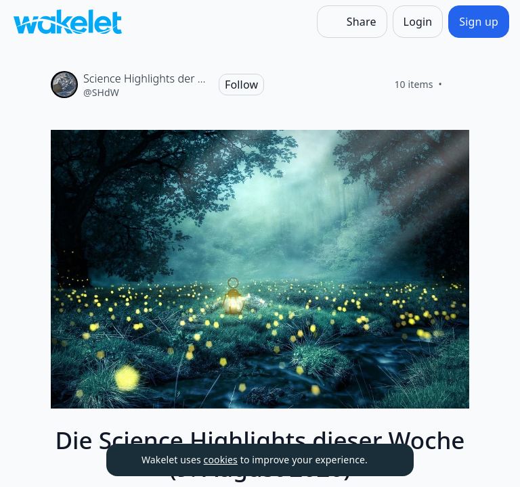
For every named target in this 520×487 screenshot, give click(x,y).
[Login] (418, 21)
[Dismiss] (386, 460)
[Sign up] (478, 21)
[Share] (352, 21)
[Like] (458, 84)
